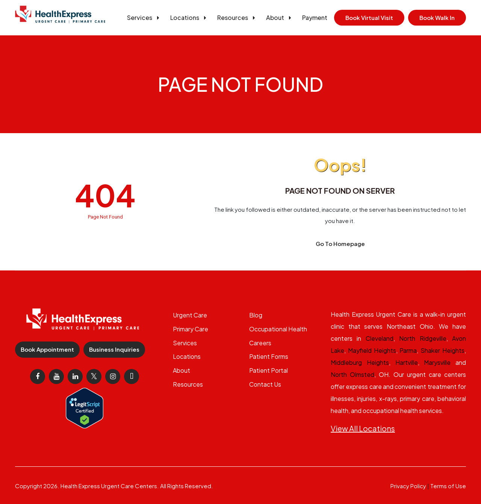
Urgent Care (190, 315)
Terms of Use (448, 485)
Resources (237, 17)
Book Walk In (437, 17)
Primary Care (190, 329)
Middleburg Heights (360, 362)
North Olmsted (352, 374)
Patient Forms (268, 356)
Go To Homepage (340, 243)
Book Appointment (47, 349)
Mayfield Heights (372, 350)
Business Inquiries (114, 349)
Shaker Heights (442, 350)
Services (144, 17)
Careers (260, 343)
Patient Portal (268, 370)
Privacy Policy (408, 485)
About (280, 17)
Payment (314, 17)
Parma (408, 350)
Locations (189, 17)
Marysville (437, 362)
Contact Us (265, 384)
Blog (255, 315)
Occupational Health (278, 329)
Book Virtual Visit (369, 17)
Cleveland (379, 338)
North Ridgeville (422, 338)
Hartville (406, 362)
